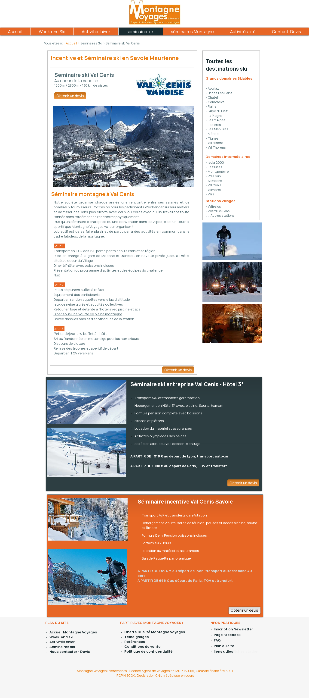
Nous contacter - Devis (69, 651)
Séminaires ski (62, 646)
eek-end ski (63, 637)
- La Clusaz (214, 167)
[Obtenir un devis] (70, 95)
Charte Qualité (137, 631)
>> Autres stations (220, 215)
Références (134, 641)
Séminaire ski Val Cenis (123, 43)
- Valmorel (213, 190)
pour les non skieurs (123, 338)
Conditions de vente (142, 646)
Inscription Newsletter (233, 629)
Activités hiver (62, 641)
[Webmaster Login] (110, 691)
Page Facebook (227, 634)
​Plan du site (224, 645)
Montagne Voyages (79, 632)
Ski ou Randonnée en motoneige (80, 338)
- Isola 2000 (215, 162)
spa (138, 309)
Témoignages (136, 636)
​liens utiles (223, 651)
